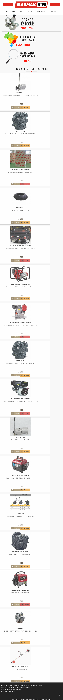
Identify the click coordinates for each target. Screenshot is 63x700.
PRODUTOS (31, 11)
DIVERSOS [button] (54, 11)
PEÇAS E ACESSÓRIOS (43, 11)
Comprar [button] (6, 184)
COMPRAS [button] (22, 11)
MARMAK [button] (14, 11)
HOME (7, 11)
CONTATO (8, 16)
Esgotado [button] (5, 107)
